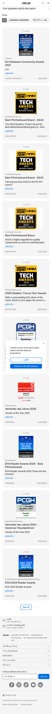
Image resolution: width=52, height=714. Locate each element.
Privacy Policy (26, 704)
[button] (4, 3)
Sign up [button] (43, 676)
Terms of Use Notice (10, 704)
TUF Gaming (16, 638)
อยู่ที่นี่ (26, 360)
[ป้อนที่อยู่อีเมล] (20, 676)
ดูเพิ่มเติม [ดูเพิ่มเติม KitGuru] (10, 73)
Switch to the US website (26, 366)
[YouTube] (33, 684)
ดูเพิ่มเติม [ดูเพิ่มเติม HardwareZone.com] (10, 131)
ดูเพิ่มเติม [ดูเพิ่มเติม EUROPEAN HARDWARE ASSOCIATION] (10, 591)
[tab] (4, 20)
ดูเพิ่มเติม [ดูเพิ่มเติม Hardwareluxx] (10, 417)
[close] (43, 343)
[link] (26, 3)
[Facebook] (11, 684)
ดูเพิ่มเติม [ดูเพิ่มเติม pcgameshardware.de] (10, 536)
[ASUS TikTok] (26, 684)
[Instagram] (18, 684)
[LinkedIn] (40, 684)
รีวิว (12, 641)
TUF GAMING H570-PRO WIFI (19, 8)
